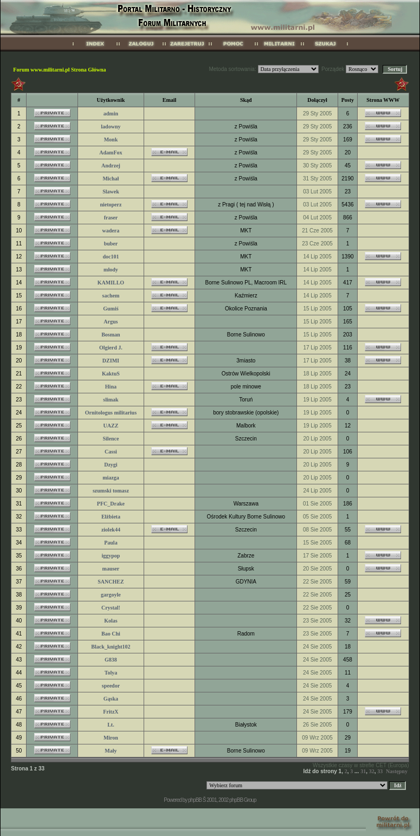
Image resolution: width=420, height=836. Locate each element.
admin (111, 113)
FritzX (110, 712)
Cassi (111, 452)
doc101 (110, 257)
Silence (110, 439)
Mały (111, 751)
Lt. (110, 725)
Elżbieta (110, 517)
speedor (111, 686)
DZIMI (110, 361)
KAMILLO (111, 283)
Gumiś (110, 309)
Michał (110, 179)
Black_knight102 (110, 647)
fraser (111, 218)
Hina (111, 387)
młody (111, 270)
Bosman (110, 335)
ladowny (110, 126)
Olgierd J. (110, 348)
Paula (110, 543)
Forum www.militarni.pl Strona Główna (59, 70)
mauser (111, 569)
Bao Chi (110, 634)
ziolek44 (110, 530)
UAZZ (111, 426)
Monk (111, 139)
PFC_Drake (111, 504)
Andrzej (110, 166)
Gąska (111, 699)
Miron (111, 738)
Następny (397, 771)
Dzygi (110, 465)
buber (111, 244)
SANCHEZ (111, 582)
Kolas (110, 621)
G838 (111, 660)
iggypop (110, 556)
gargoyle (111, 595)
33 (380, 771)
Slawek (110, 192)
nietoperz (110, 205)
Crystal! (110, 608)
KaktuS (111, 374)
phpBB (195, 800)
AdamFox (110, 152)
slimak (110, 400)
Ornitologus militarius (111, 413)
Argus (111, 322)
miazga (110, 478)
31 (363, 771)
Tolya (111, 673)
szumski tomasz (111, 491)
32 (371, 771)
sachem (111, 296)
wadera (111, 231)
